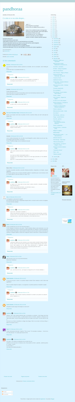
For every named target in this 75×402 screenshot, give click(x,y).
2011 (53, 159)
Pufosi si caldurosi (57, 109)
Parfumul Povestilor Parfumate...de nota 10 (59, 75)
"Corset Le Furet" (57, 77)
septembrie (56, 44)
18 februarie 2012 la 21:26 (23, 102)
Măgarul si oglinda (57, 130)
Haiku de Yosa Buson (58, 70)
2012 (53, 37)
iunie (55, 50)
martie (55, 56)
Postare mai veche (42, 376)
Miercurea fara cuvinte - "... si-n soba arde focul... (60, 135)
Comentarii (5, 394)
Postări (4, 391)
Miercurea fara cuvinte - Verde (60, 111)
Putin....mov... (56, 152)
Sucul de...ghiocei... (57, 119)
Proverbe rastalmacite (58, 88)
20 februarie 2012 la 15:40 (19, 339)
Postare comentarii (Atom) (29, 381)
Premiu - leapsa (56, 95)
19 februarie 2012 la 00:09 (23, 240)
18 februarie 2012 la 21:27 (23, 124)
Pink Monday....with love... (59, 115)
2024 (53, 19)
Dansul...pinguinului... (58, 125)
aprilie (55, 54)
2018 (53, 25)
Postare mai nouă (8, 376)
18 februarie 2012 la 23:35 (16, 224)
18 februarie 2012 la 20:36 (17, 89)
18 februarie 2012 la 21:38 (17, 136)
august (55, 46)
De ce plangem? (57, 90)
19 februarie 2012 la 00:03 (23, 209)
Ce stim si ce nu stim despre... (60, 100)
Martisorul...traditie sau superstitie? (58, 61)
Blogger (52, 398)
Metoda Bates (56, 132)
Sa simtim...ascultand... (58, 66)
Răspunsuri (10, 74)
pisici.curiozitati (10, 56)
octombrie (56, 42)
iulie (55, 48)
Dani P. (8, 329)
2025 (53, 17)
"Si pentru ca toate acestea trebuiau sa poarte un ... (59, 106)
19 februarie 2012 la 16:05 (23, 267)
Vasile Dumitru (10, 278)
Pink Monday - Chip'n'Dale (59, 139)
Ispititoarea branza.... (58, 79)
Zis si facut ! (56, 113)
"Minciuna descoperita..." (58, 141)
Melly (7, 256)
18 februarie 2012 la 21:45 (23, 148)
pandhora (12, 77)
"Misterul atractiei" (57, 154)
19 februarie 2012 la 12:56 (15, 256)
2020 (53, 21)
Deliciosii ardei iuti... (57, 137)
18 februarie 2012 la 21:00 (26, 112)
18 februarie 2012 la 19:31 (16, 64)
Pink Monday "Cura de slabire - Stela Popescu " (60, 93)
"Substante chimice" (57, 150)
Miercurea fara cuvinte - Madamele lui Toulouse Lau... (60, 64)
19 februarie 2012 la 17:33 (23, 292)
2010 (53, 161)
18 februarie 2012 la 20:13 (23, 77)
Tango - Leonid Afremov (58, 117)
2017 (53, 27)
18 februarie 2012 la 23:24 (15, 197)
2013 (53, 35)
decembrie (56, 38)
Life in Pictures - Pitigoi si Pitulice (60, 72)
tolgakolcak (42, 398)
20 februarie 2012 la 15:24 (16, 329)
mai (55, 52)
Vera (7, 197)
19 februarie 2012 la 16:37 (20, 278)
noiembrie (56, 40)
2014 (53, 33)
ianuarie (56, 156)
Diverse (8, 64)
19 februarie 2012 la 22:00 (19, 313)
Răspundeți (9, 71)
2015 (53, 31)
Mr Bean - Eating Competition (60, 68)
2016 (53, 29)
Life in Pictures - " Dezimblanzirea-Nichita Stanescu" (59, 122)
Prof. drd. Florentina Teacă (12, 112)
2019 (53, 23)
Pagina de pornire (25, 376)
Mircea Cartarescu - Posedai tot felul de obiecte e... (60, 103)
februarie (56, 58)
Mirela (7, 224)
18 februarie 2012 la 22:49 (18, 168)
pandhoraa (12, 8)
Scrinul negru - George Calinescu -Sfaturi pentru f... (60, 82)
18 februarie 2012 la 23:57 (23, 182)
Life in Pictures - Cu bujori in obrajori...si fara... (59, 144)
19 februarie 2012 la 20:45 (20, 304)
